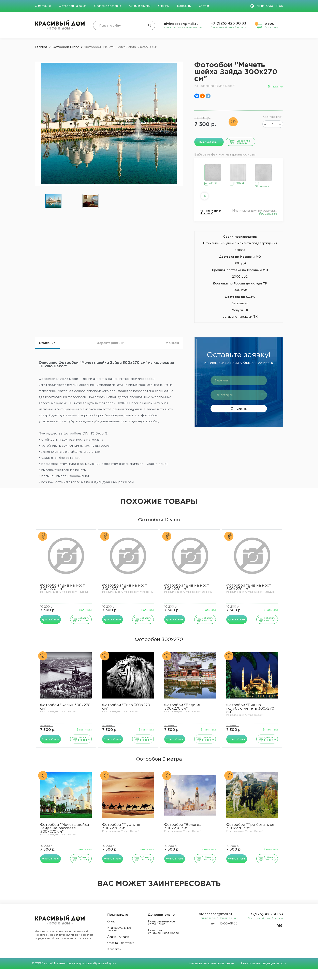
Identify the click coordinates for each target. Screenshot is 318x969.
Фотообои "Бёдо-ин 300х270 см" (183, 707)
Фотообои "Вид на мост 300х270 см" (62, 587)
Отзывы (163, 6)
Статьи (204, 6)
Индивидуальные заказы (119, 929)
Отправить (239, 408)
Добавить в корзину (243, 142)
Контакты (184, 6)
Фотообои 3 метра (159, 759)
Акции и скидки (139, 6)
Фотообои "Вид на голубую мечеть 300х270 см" (250, 709)
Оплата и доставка (107, 6)
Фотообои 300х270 (159, 639)
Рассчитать (268, 213)
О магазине (43, 6)
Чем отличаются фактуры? (210, 212)
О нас (111, 921)
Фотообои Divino (159, 520)
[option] (53, 201)
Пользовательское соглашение (161, 922)
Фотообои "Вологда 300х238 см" (183, 826)
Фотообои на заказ (72, 6)
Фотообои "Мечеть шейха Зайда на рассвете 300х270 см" (64, 828)
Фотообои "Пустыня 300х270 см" (121, 826)
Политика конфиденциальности (163, 931)
